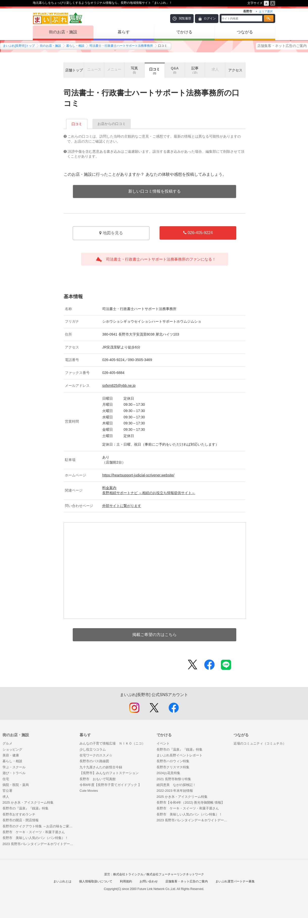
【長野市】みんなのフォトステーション (109, 773)
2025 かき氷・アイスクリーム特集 (28, 802)
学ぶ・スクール (14, 767)
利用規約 (126, 881)
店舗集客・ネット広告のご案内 (282, 46)
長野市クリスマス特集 (173, 767)
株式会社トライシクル (128, 874)
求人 (6, 797)
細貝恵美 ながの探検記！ (176, 785)
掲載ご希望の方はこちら (154, 634)
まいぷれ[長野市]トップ (19, 45)
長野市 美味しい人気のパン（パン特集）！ (35, 838)
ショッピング (12, 749)
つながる (245, 32)
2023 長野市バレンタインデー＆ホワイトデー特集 (38, 844)
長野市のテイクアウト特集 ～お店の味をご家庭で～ (38, 826)
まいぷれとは (62, 881)
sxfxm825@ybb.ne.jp (119, 386)
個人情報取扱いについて (95, 881)
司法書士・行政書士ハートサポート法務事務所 (121, 45)
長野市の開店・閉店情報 (21, 820)
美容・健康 (11, 755)
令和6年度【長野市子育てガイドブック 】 (110, 785)
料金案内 (109, 488)
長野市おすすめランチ (19, 814)
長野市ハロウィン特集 (173, 761)
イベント (163, 743)
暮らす (124, 32)
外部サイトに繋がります (121, 506)
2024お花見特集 (168, 773)
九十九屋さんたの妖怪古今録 (101, 767)
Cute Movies (89, 791)
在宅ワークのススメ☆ (96, 755)
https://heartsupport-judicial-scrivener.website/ (138, 475)
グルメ (7, 743)
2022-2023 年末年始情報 (175, 791)
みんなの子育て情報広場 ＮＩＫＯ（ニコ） (112, 743)
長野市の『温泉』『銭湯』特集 (25, 808)
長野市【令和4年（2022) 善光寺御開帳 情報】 (190, 802)
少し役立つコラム (93, 749)
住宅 (6, 779)
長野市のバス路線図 (94, 761)
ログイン (210, 18)
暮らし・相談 (75, 45)
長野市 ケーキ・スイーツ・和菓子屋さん (34, 832)
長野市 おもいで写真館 (98, 779)
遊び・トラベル (14, 773)
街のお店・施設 (63, 32)
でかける (184, 32)
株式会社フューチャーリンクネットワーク (175, 874)
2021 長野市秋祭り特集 (174, 779)
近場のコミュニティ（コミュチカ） (260, 743)
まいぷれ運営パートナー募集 (235, 881)
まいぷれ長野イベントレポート (179, 755)
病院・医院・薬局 (16, 785)
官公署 (7, 791)
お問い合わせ (149, 881)
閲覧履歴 (185, 18)
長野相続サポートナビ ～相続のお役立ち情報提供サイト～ (148, 493)
